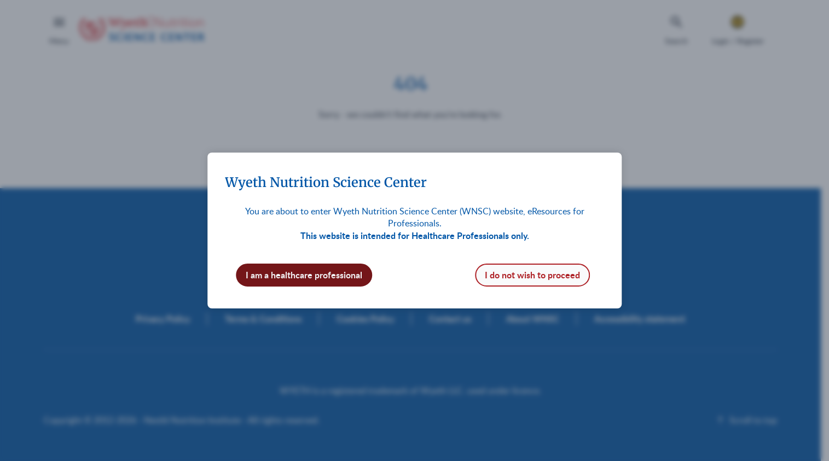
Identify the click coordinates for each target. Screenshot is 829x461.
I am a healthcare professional (304, 275)
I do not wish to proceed (532, 275)
